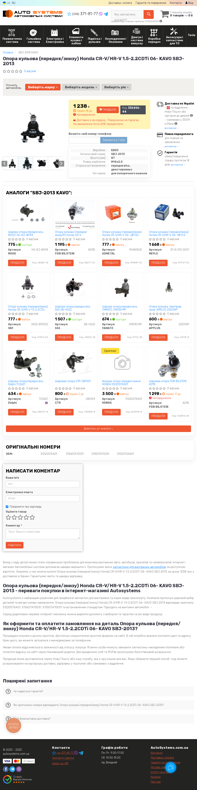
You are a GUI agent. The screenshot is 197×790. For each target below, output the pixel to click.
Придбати (107, 109)
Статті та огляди (161, 772)
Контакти (176, 3)
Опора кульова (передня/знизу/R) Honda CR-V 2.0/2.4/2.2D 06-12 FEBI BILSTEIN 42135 (71, 234)
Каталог (156, 777)
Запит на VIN (60, 763)
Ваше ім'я (12, 477)
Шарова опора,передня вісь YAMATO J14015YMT (119, 308)
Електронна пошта (19, 492)
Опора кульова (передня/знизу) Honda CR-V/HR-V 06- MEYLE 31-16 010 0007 (169, 234)
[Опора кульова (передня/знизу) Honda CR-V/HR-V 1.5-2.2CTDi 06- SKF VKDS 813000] (28, 287)
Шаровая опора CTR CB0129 (73, 381)
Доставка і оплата (120, 3)
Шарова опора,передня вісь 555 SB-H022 (72, 308)
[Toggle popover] (170, 767)
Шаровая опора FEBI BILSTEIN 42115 (167, 383)
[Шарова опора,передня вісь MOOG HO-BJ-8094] (28, 212)
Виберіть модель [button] (81, 87)
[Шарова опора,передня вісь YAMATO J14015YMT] (122, 287)
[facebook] (6, 769)
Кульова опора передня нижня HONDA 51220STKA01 (121, 383)
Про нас (156, 781)
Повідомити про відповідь (23, 506)
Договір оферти (161, 767)
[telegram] (12, 769)
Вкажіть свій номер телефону (90, 134)
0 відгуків (30, 71)
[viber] (19, 769)
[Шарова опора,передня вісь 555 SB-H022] (75, 287)
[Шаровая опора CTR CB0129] (75, 362)
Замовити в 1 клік (114, 140)
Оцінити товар (16, 511)
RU (13, 3)
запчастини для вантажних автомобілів (139, 567)
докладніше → (172, 128)
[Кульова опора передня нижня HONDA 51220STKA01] (122, 363)
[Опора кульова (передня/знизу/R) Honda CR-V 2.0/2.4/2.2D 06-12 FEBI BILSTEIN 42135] (75, 214)
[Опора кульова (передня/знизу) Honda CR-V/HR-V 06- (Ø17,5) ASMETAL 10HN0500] (122, 212)
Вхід (189, 3)
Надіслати (14, 545)
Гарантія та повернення (151, 3)
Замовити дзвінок (63, 758)
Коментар (14, 525)
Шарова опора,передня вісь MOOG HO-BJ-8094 (25, 234)
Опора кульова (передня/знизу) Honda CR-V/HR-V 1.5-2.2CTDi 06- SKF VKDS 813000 (28, 308)
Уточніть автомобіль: (14, 86)
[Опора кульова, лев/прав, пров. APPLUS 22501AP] (169, 287)
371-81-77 (83, 13)
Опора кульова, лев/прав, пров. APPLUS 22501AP (165, 308)
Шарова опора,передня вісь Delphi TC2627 (25, 383)
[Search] (149, 14)
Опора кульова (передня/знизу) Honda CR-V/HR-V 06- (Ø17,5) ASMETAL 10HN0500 (122, 234)
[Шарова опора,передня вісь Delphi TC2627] (28, 363)
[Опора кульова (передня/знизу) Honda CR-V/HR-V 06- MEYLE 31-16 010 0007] (169, 213)
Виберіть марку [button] (43, 87)
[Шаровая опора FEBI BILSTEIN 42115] (169, 363)
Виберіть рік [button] (116, 87)
